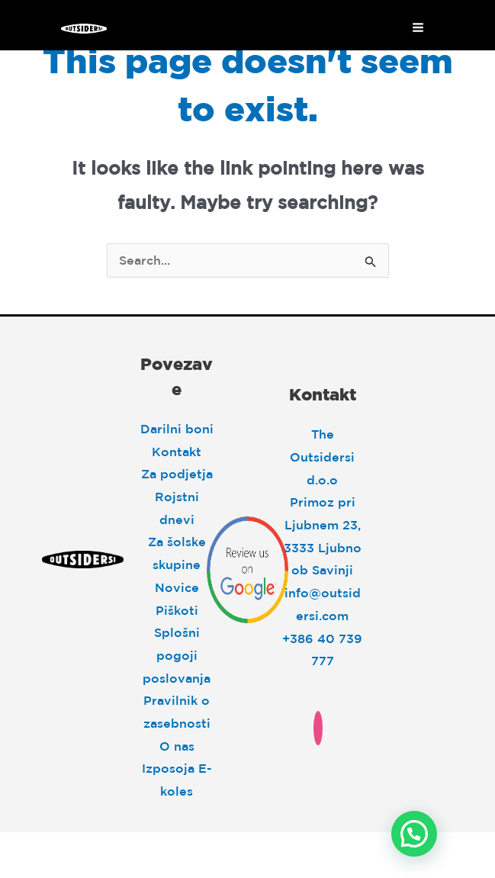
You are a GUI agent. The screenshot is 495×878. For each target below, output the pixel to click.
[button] (414, 834)
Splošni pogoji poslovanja (177, 655)
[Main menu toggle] (418, 27)
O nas (176, 746)
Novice (177, 587)
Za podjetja (177, 474)
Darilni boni (177, 429)
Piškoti (177, 610)
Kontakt (176, 451)
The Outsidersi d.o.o (322, 456)
